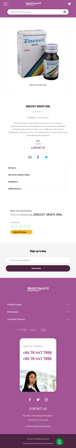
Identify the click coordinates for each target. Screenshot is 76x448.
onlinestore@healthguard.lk (38, 426)
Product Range (14, 304)
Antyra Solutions (47, 443)
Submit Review (21, 232)
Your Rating (15, 222)
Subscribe (38, 268)
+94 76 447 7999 (37, 352)
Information (13, 311)
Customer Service (16, 319)
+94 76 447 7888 (37, 358)
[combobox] (38, 12)
